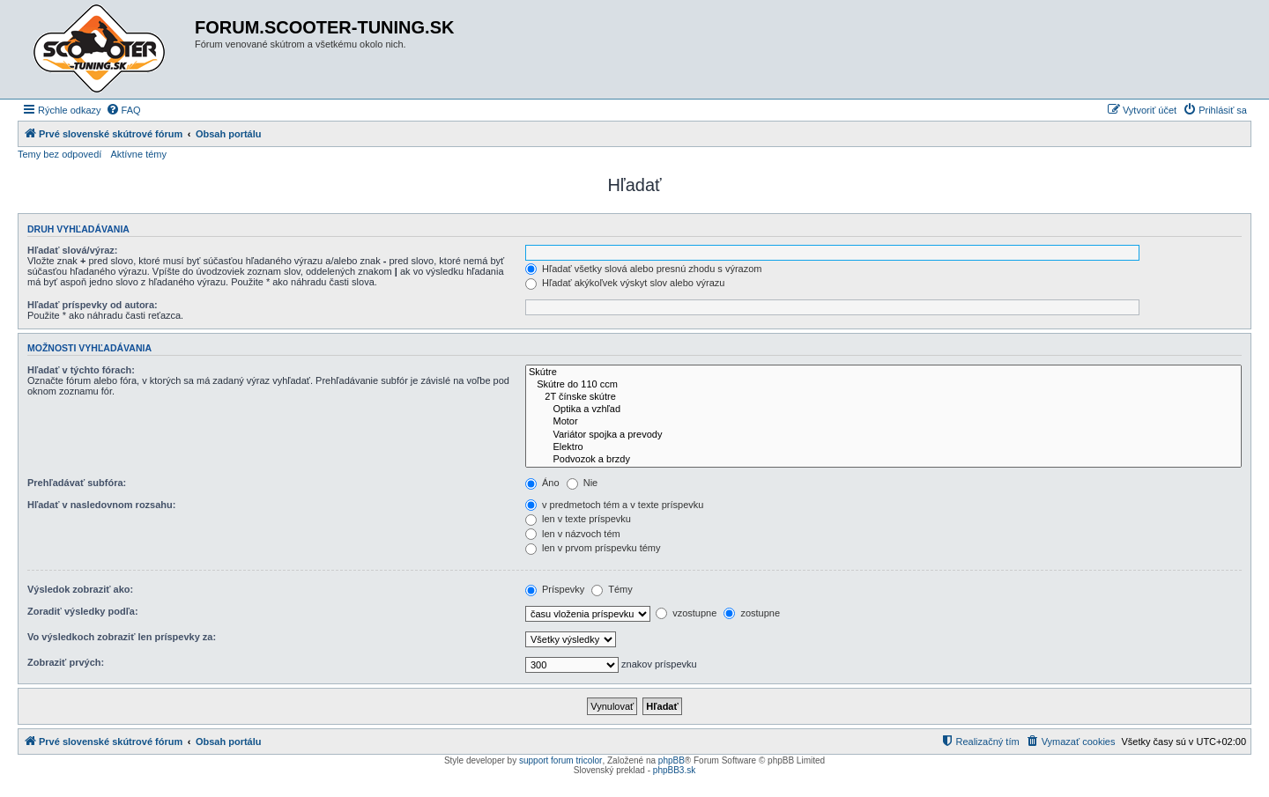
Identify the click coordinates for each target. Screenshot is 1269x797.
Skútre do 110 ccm (883, 385)
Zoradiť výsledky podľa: (82, 611)
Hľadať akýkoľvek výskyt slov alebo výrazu (624, 282)
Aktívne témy (138, 154)
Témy (611, 589)
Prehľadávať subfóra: (76, 482)
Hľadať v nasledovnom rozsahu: (101, 504)
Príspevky (554, 589)
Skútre (883, 372)
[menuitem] (123, 110)
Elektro (883, 447)
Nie (582, 482)
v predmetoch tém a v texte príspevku (614, 504)
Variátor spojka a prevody (883, 435)
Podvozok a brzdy (883, 460)
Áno (542, 482)
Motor (883, 422)
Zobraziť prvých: (65, 662)
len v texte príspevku (578, 518)
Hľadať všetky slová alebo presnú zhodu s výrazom (643, 268)
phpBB (671, 760)
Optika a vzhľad (883, 409)
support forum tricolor (560, 760)
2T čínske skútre (883, 397)
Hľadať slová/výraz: (72, 250)
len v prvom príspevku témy (593, 547)
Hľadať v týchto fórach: (81, 370)
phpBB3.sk (674, 770)
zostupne (752, 613)
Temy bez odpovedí (59, 154)
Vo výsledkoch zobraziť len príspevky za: (121, 636)
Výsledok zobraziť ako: (80, 589)
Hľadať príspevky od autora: (92, 304)
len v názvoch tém (572, 533)
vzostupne (686, 613)
